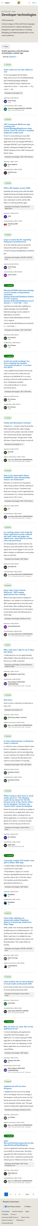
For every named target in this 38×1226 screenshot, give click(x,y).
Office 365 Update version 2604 (17, 188)
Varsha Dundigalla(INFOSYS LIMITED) (20, 108)
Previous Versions (17, 1211)
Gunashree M (12, 566)
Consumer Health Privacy (9, 1217)
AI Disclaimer (6, 1211)
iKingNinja (11, 894)
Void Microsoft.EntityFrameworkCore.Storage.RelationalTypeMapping (19, 1143)
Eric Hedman (12, 837)
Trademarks (19, 1220)
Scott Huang (12, 101)
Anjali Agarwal (12, 1173)
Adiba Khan (11, 845)
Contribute (5, 1214)
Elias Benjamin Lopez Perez (16, 674)
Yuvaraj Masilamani (14, 626)
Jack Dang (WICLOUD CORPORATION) (20, 516)
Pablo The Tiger (13, 958)
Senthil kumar (12, 172)
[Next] (33, 1194)
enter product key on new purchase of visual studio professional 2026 (18, 982)
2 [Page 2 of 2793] (10, 1194)
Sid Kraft (10, 452)
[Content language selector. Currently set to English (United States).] (11, 1201)
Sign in (34, 3)
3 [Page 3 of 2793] (15, 1194)
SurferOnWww (12, 966)
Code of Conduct (7, 1220)
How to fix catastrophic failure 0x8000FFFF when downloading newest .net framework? (17, 477)
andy (9, 216)
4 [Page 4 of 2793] (19, 1194)
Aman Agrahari (12, 164)
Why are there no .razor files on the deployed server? (18, 1027)
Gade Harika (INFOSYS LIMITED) (18, 1011)
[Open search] (29, 3)
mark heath (11, 1003)
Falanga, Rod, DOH (14, 1060)
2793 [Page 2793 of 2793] (27, 1194)
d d (9, 508)
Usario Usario (12, 275)
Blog (26, 1211)
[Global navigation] (2, 3)
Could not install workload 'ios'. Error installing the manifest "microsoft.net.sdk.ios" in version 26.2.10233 (17, 364)
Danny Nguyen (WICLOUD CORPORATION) (16, 683)
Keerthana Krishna (13, 772)
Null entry (8, 700)
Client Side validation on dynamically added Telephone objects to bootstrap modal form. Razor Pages (18, 921)
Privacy (13, 1214)
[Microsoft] (19, 2)
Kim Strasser (12, 337)
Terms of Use (25, 1217)
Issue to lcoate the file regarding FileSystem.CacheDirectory (17, 240)
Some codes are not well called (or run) (18, 70)
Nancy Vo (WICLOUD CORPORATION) (20, 725)
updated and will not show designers (15, 1087)
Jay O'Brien (11, 1117)
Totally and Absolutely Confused (17, 423)
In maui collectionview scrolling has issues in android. (18, 742)
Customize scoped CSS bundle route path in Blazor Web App (19, 861)
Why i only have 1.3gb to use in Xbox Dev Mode (19, 650)
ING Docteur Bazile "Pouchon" (17, 717)
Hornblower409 (13, 224)
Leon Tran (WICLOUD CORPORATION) (20, 460)
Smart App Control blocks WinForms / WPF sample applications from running (15, 592)
